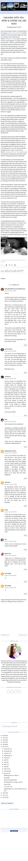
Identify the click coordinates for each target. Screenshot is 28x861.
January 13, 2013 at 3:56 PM (10, 541)
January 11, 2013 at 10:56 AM (11, 453)
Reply (25, 345)
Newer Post (5, 635)
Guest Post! (7, 784)
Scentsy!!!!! (6, 778)
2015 (4, 742)
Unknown (7, 482)
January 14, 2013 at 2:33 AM (10, 555)
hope (10, 270)
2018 (4, 735)
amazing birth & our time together (14, 152)
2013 (4, 746)
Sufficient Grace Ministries (14, 33)
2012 (4, 793)
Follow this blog (14, 830)
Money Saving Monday (10, 780)
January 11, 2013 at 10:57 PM (11, 512)
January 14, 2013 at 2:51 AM (10, 587)
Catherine (8, 376)
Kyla (6, 419)
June (5, 762)
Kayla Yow (8, 553)
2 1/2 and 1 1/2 (8, 786)
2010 (4, 797)
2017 (4, 738)
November (7, 751)
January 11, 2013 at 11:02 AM (11, 484)
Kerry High (8, 573)
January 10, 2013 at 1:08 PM (10, 351)
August (6, 758)
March (6, 769)
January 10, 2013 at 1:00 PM (10, 291)
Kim (6, 539)
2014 (4, 744)
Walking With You (9, 39)
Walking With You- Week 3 (11, 775)
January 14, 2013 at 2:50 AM (10, 575)
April (5, 766)
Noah (15, 270)
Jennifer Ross (8, 349)
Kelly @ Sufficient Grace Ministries (15, 289)
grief (6, 270)
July (5, 760)
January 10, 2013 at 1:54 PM (10, 378)
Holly (6, 510)
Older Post (22, 635)
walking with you (17, 271)
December (7, 749)
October (6, 753)
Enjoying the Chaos (10, 451)
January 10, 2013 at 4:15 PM (10, 421)
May (5, 764)
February (6, 771)
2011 (4, 795)
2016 (4, 740)
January (6, 773)
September (7, 755)
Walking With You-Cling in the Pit (13, 782)
